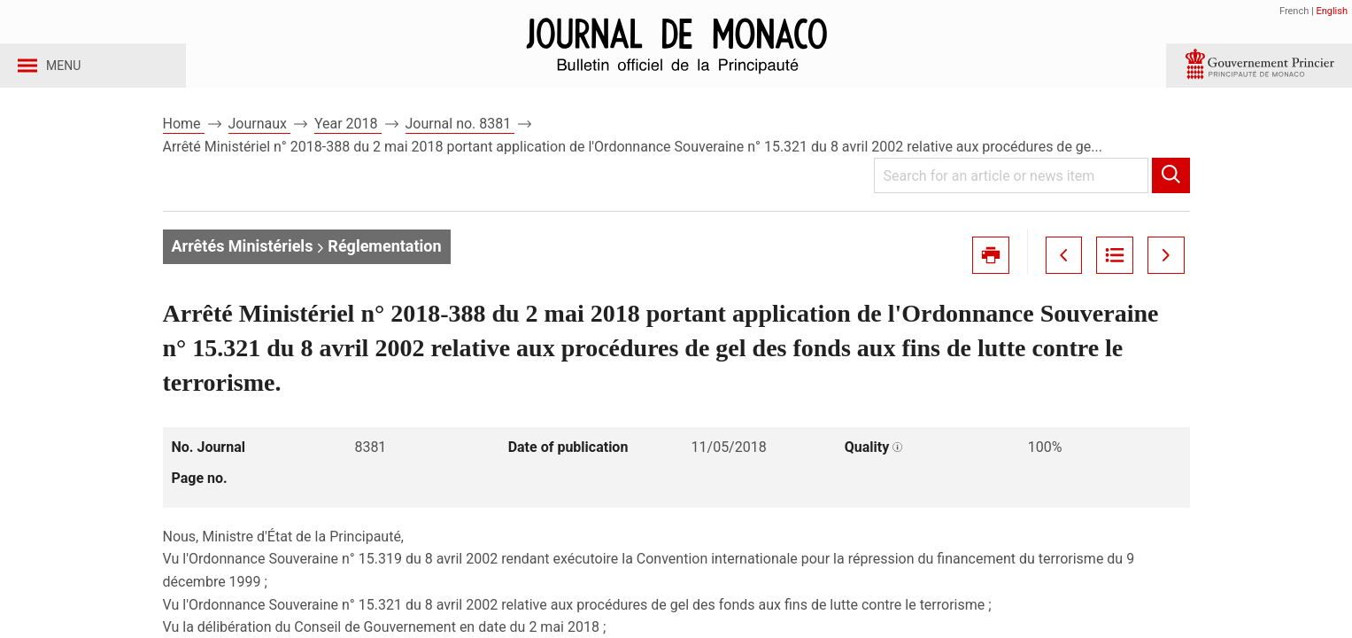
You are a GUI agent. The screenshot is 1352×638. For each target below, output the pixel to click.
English (1332, 11)
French (1294, 11)
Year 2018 (348, 140)
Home (184, 140)
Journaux (259, 140)
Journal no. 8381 (460, 140)
